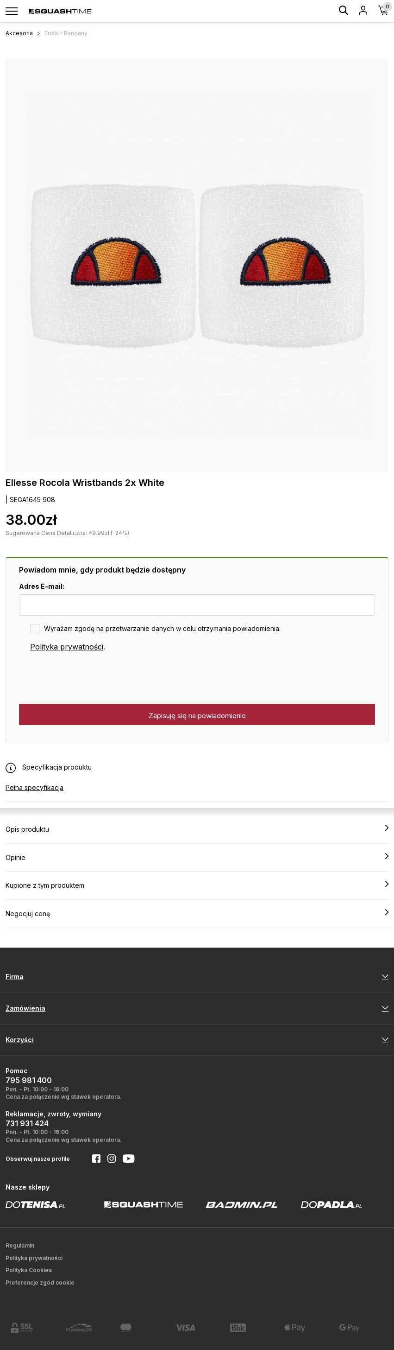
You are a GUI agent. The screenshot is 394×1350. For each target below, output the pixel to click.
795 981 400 (29, 1080)
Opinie (197, 857)
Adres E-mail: (41, 586)
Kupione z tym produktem (197, 885)
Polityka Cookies (29, 1270)
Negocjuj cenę (197, 913)
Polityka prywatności (66, 646)
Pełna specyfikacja (34, 787)
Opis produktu (197, 829)
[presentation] (89, 678)
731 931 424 (27, 1123)
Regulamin (20, 1245)
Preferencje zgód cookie (40, 1282)
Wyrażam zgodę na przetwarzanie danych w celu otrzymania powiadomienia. (162, 628)
